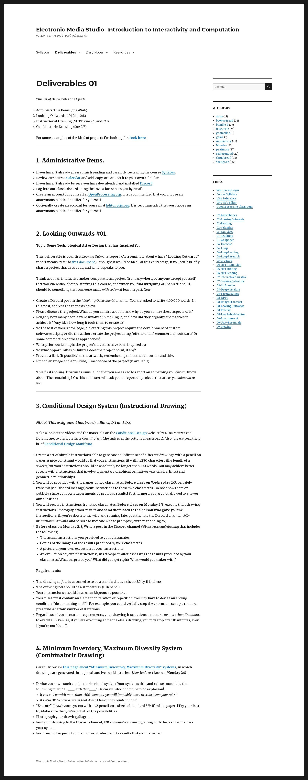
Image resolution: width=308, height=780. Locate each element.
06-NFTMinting (226, 269)
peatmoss (222, 149)
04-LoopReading (227, 252)
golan (220, 137)
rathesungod (224, 153)
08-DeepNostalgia (228, 289)
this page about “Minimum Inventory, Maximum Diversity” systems (119, 667)
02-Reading (224, 223)
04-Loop (222, 248)
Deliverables (65, 52)
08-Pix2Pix (223, 310)
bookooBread (224, 120)
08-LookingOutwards (230, 306)
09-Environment (227, 318)
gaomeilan (223, 133)
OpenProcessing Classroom (234, 206)
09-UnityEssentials (228, 322)
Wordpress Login (227, 190)
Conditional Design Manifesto (68, 444)
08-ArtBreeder (225, 285)
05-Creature (224, 260)
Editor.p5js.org (117, 205)
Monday (221, 145)
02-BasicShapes (226, 215)
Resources (121, 52)
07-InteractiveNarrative (231, 277)
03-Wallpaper (225, 240)
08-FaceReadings (227, 293)
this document (83, 262)
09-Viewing (223, 326)
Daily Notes (95, 52)
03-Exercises (224, 231)
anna (219, 116)
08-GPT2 (222, 298)
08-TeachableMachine (230, 314)
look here (137, 138)
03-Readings (224, 236)
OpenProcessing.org (104, 194)
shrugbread (223, 158)
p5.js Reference (226, 198)
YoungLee (222, 162)
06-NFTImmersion (228, 264)
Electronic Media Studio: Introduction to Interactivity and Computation (137, 29)
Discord (146, 183)
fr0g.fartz (222, 129)
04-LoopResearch (228, 256)
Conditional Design (131, 433)
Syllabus (43, 52)
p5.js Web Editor (226, 202)
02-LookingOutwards (230, 219)
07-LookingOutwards (230, 281)
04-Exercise (224, 244)
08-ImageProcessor (229, 302)
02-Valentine (224, 227)
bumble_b (222, 124)
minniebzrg (223, 141)
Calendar (73, 178)
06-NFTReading (226, 273)
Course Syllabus (226, 194)
